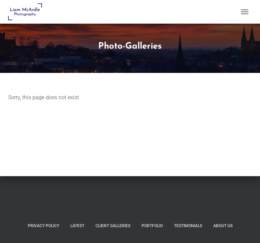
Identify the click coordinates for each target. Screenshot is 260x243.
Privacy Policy (43, 225)
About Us (223, 225)
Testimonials (188, 225)
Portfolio (152, 225)
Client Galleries (112, 225)
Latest (77, 225)
